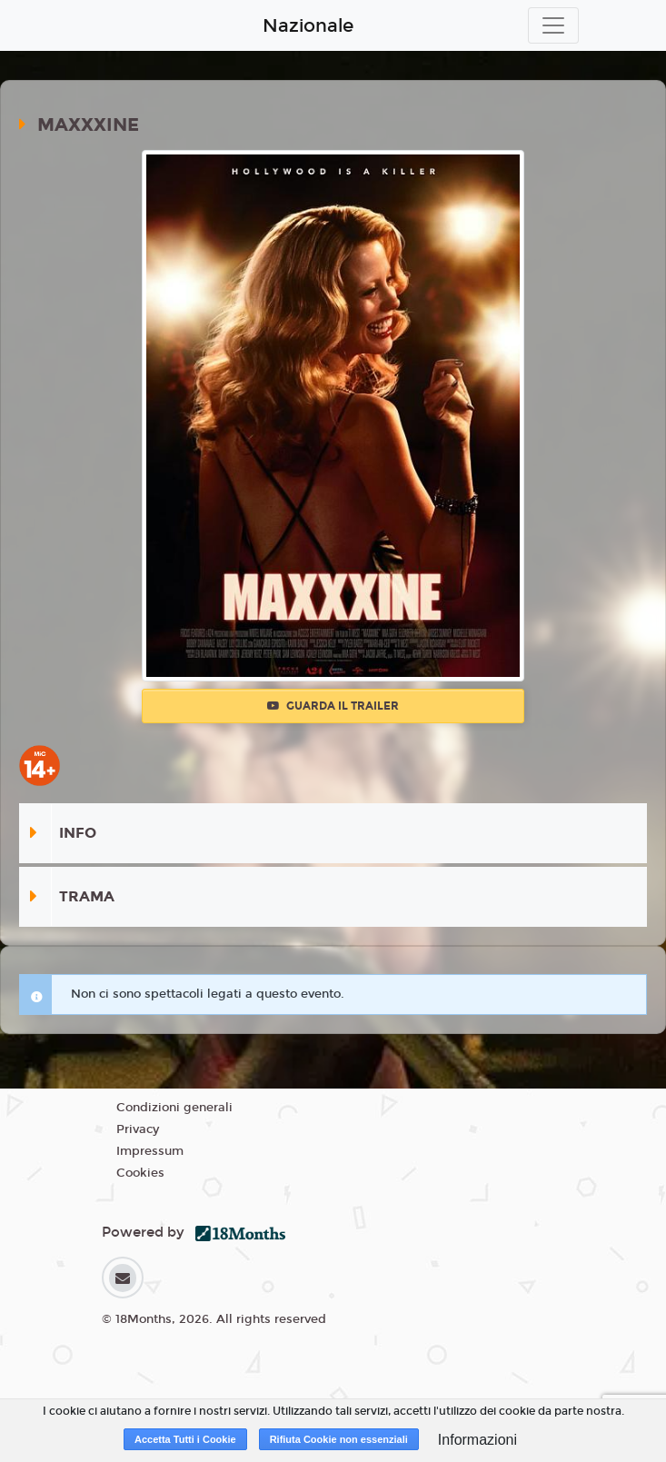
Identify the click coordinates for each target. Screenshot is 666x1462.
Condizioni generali (174, 1107)
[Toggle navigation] (553, 25)
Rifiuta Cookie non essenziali (339, 1439)
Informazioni (477, 1439)
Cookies (140, 1173)
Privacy (137, 1129)
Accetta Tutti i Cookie (185, 1439)
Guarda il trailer (333, 706)
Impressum (150, 1151)
